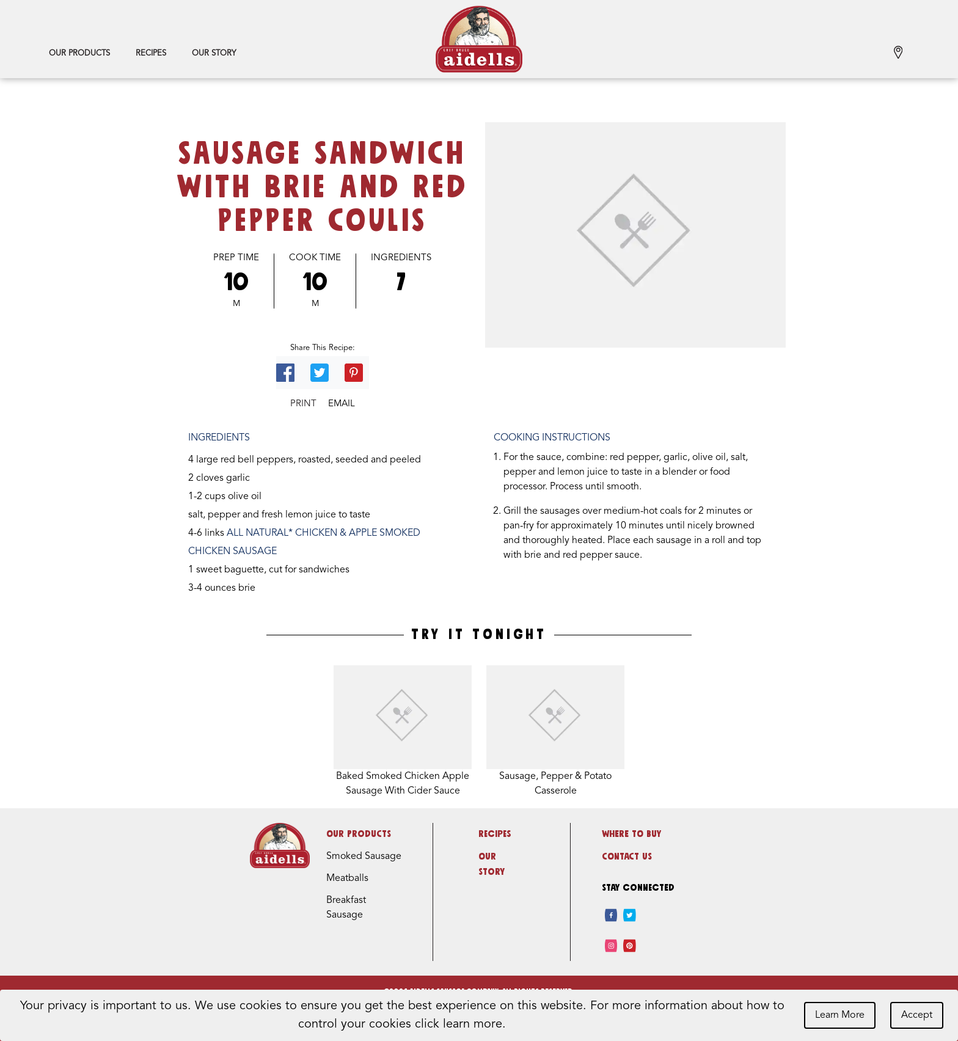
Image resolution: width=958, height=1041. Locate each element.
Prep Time (236, 258)
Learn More (840, 1015)
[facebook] (611, 915)
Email (341, 404)
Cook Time (315, 258)
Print (303, 404)
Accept (916, 1015)
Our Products (79, 53)
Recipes (151, 53)
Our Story (214, 53)
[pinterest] (629, 945)
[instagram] (611, 945)
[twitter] (629, 915)
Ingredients (401, 258)
